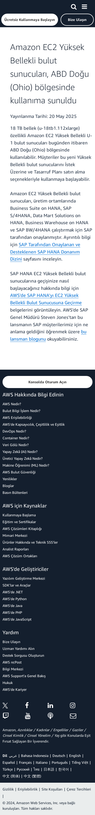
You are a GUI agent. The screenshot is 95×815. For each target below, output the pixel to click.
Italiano (42, 762)
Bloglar (8, 485)
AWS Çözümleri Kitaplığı (22, 528)
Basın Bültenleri (15, 492)
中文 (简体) (11, 776)
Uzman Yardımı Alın (18, 648)
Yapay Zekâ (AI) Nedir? (20, 451)
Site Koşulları (52, 789)
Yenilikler (10, 479)
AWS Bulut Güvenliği (19, 472)
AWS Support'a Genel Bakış (24, 676)
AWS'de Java (12, 605)
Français (25, 762)
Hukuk (8, 682)
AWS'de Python (15, 599)
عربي (13, 755)
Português (60, 762)
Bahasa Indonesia (34, 755)
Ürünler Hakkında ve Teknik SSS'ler (30, 542)
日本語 (49, 769)
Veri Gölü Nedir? (16, 445)
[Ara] (73, 6)
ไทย (36, 769)
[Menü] (84, 6)
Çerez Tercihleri (79, 789)
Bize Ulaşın (11, 642)
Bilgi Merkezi (13, 669)
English (75, 755)
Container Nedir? (16, 438)
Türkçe (8, 769)
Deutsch (58, 755)
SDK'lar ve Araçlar (17, 585)
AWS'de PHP (12, 612)
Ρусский (23, 769)
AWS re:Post (12, 662)
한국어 (63, 769)
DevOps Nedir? (14, 431)
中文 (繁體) (32, 776)
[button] (29, 20)
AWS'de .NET (13, 592)
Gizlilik (8, 789)
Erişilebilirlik (27, 789)
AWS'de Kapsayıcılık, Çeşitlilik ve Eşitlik (34, 424)
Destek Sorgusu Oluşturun (23, 655)
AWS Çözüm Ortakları (20, 556)
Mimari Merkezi (15, 535)
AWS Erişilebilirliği (17, 417)
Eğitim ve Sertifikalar (19, 522)
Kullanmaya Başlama (19, 515)
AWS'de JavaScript (17, 619)
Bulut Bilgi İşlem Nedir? (21, 411)
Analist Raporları (16, 549)
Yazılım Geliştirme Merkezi (24, 578)
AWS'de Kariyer (15, 689)
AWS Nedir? (12, 404)
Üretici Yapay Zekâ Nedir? (23, 458)
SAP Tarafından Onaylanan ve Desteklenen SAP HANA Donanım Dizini (45, 252)
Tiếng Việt (80, 762)
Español (9, 762)
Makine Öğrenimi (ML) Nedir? (26, 465)
